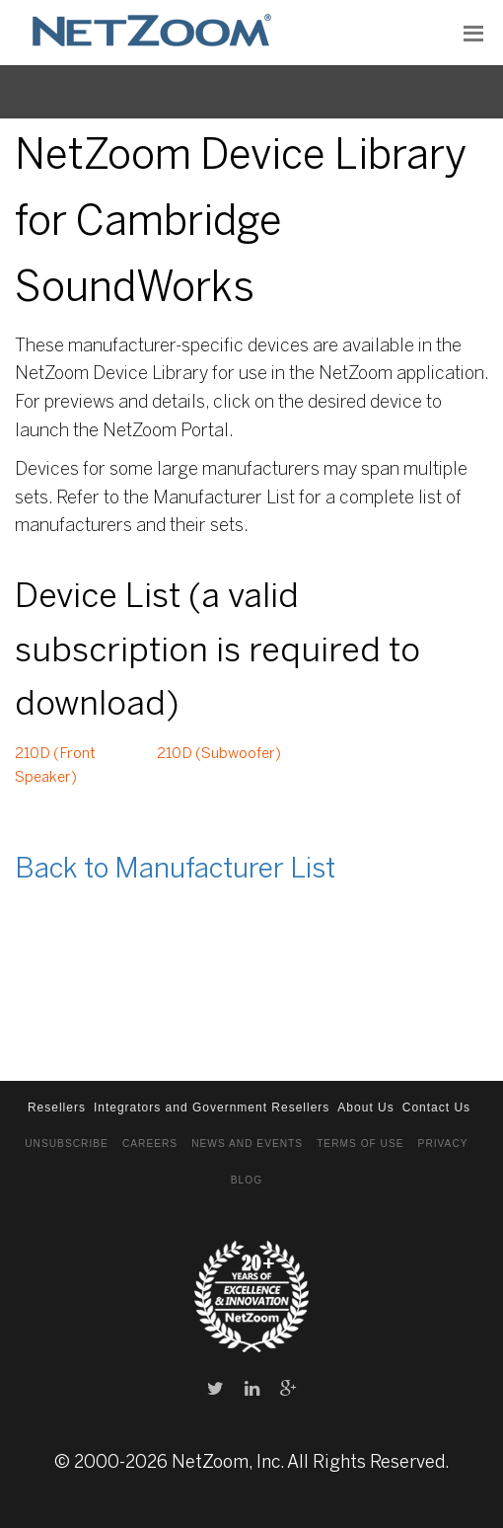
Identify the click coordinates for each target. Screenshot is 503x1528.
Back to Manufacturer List (175, 870)
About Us (365, 1107)
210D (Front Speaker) (55, 766)
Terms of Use (360, 1143)
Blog (246, 1180)
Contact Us (436, 1107)
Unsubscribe (66, 1143)
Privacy (443, 1143)
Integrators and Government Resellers (211, 1107)
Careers (150, 1143)
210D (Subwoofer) (219, 754)
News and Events (247, 1143)
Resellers (57, 1107)
